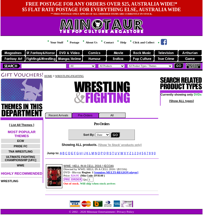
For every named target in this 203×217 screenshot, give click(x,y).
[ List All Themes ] (21, 124)
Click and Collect (141, 42)
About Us (89, 42)
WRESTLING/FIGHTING (69, 76)
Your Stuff (55, 42)
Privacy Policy (125, 211)
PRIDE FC (20, 146)
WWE (20, 165)
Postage (72, 42)
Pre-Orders (85, 115)
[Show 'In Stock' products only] (120, 144)
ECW (20, 140)
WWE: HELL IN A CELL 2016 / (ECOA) (88, 165)
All (112, 115)
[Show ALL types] (181, 101)
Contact (107, 42)
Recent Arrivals (58, 115)
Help (121, 42)
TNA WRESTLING (20, 151)
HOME (48, 76)
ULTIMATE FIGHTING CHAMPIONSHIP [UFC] (20, 158)
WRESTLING (9, 181)
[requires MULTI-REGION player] (116, 172)
